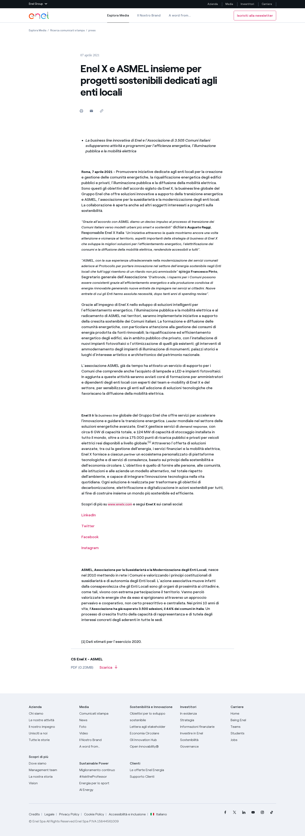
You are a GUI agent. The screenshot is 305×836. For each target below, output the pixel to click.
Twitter (88, 526)
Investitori (247, 4)
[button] (38, 4)
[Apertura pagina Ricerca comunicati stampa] (67, 30)
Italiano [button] (158, 814)
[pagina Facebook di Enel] (225, 812)
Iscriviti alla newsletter (255, 16)
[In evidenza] (203, 713)
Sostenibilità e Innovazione (151, 707)
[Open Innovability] (152, 746)
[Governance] (203, 746)
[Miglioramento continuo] (102, 770)
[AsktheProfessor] (102, 776)
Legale (49, 814)
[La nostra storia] (51, 776)
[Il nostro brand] (102, 740)
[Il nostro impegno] (51, 726)
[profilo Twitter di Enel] (234, 812)
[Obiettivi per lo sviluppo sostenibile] (152, 716)
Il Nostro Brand (149, 15)
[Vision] (51, 783)
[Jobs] (253, 740)
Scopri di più (38, 757)
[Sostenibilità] (203, 740)
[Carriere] (253, 713)
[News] (102, 720)
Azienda (213, 4)
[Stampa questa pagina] (81, 110)
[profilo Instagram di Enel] (262, 812)
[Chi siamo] (51, 713)
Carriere (267, 4)
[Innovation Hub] (152, 740)
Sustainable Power (94, 763)
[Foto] (102, 726)
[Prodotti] (51, 720)
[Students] (253, 733)
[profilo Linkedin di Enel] (243, 812)
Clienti (135, 763)
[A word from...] (102, 746)
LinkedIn (88, 515)
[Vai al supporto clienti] (152, 776)
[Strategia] (203, 720)
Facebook (90, 537)
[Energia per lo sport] (102, 783)
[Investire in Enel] (203, 733)
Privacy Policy (69, 814)
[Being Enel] (253, 720)
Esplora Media (118, 18)
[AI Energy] (102, 790)
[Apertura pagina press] (92, 30)
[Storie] (51, 740)
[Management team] (51, 770)
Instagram (90, 548)
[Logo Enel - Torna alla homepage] (39, 15)
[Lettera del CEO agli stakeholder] (152, 726)
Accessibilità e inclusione (127, 814)
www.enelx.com (120, 504)
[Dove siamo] (51, 763)
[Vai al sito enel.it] (152, 770)
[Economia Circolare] (152, 733)
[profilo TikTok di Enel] (271, 812)
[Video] (102, 733)
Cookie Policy (94, 814)
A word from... (180, 15)
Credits (34, 814)
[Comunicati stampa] (102, 713)
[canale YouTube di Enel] (253, 812)
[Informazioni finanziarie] (203, 726)
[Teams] (253, 726)
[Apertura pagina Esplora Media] (37, 30)
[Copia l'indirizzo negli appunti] (101, 110)
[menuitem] (225, 812)
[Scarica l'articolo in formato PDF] (108, 668)
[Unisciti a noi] (51, 733)
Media (229, 4)
